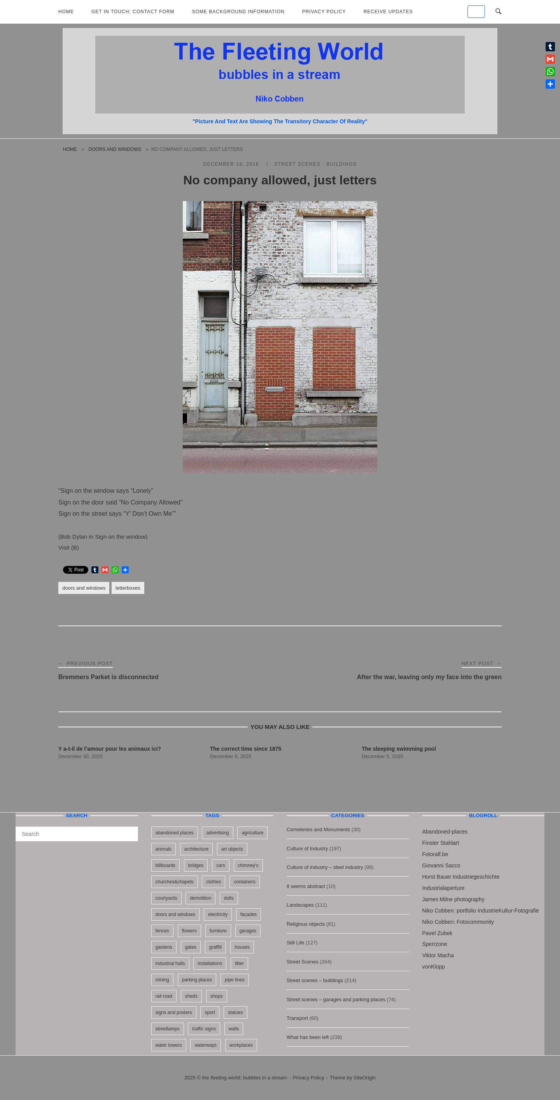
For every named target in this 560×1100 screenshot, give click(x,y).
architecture (196, 849)
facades (248, 914)
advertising (217, 833)
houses (242, 947)
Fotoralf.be (435, 854)
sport (210, 1012)
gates (190, 947)
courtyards (166, 898)
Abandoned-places (445, 832)
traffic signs (203, 1029)
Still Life (295, 943)
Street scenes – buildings (315, 980)
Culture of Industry (307, 848)
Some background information (238, 11)
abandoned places (175, 833)
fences (162, 931)
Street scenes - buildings (315, 164)
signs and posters (174, 1012)
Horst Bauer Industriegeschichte (461, 877)
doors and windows (114, 149)
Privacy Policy (324, 11)
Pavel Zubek (437, 933)
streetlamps (168, 1029)
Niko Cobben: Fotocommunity (458, 922)
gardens (164, 947)
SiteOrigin (365, 1078)
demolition (200, 898)
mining (162, 980)
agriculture (252, 833)
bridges (195, 865)
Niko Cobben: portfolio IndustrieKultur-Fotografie (480, 910)
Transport (297, 1018)
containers (244, 882)
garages (248, 931)
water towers (169, 1045)
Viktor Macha (438, 955)
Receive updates (388, 11)
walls (234, 1029)
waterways (205, 1045)
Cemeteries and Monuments (318, 829)
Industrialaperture (443, 888)
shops (216, 996)
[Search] (129, 830)
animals (164, 849)
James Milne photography (453, 899)
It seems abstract (306, 886)
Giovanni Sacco (441, 865)
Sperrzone (435, 944)
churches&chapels (175, 882)
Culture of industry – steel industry (325, 867)
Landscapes (300, 905)
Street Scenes (302, 962)
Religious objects (306, 924)
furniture (218, 931)
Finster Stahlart (440, 843)
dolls (229, 898)
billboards (165, 865)
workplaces (241, 1045)
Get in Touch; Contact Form (133, 11)
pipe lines (235, 980)
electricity (218, 914)
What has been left (308, 1037)
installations (210, 963)
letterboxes (128, 588)
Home (66, 11)
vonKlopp (433, 966)
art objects (232, 849)
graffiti (215, 947)
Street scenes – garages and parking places (336, 999)
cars (220, 865)
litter (239, 963)
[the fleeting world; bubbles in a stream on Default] (476, 11)
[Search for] (77, 834)
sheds (191, 996)
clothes (213, 882)
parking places (197, 980)
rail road (164, 996)
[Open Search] (498, 11)
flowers (189, 931)
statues (235, 1012)
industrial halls (170, 963)
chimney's (248, 865)
